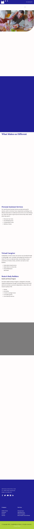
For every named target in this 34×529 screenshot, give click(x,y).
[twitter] (5, 495)
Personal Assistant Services (12, 207)
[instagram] (10, 495)
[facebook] (2, 495)
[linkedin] (13, 495)
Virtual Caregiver (8, 253)
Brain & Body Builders (10, 276)
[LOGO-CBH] (8, 5)
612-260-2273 (29, 2)
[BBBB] (21, 493)
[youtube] (8, 495)
